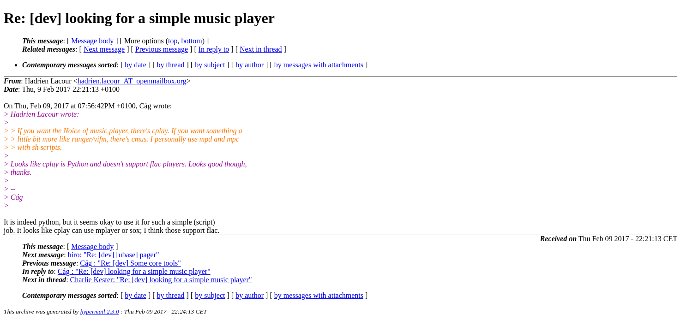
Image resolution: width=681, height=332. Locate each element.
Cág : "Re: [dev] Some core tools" (130, 263)
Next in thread (261, 49)
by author (249, 65)
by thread (171, 65)
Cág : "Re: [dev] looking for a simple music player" (134, 271)
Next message (104, 49)
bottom (191, 41)
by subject (210, 65)
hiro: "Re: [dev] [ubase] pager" (113, 255)
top (172, 41)
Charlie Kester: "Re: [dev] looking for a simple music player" (161, 280)
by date (135, 65)
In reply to (214, 49)
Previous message (161, 49)
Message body (92, 41)
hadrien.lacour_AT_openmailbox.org (132, 81)
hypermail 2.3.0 (99, 311)
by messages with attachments (318, 65)
